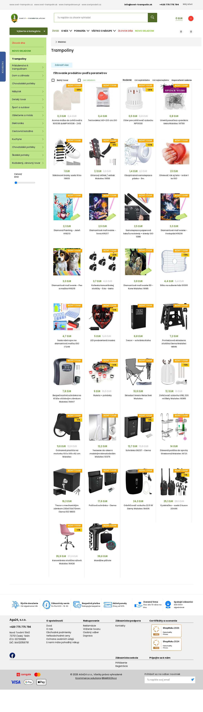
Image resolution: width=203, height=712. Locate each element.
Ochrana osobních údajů (60, 639)
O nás (49, 629)
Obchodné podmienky (58, 632)
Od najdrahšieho (142, 80)
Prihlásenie (121, 662)
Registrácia (121, 666)
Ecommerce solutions (88, 678)
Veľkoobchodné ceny (58, 635)
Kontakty (120, 625)
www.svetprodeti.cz (91, 4)
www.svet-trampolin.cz (21, 4)
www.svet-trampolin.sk (45, 4)
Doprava (87, 635)
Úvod (55, 30)
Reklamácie (89, 625)
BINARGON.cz (109, 678)
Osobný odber (91, 632)
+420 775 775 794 (20, 626)
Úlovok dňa (125, 30)
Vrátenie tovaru (91, 629)
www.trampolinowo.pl (69, 4)
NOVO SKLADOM (144, 30)
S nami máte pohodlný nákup (62, 642)
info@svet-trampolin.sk (136, 4)
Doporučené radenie (182, 80)
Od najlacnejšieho (160, 80)
